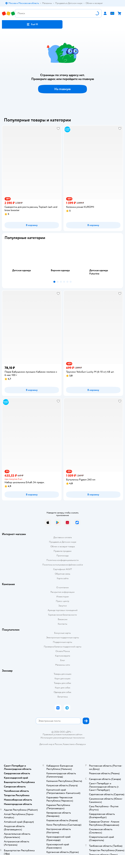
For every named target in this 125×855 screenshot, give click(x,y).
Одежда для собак (62, 692)
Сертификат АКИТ (62, 569)
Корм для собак (62, 687)
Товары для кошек (62, 674)
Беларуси (81, 744)
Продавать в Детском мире (62, 542)
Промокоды (62, 555)
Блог (62, 660)
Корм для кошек (62, 678)
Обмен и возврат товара (62, 546)
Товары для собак (62, 683)
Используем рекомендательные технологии (63, 737)
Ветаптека (62, 696)
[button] (32, 24)
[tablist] (62, 260)
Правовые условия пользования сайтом (62, 734)
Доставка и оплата (62, 537)
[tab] (24, 260)
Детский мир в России (50, 744)
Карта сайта (62, 578)
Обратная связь (62, 573)
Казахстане (68, 744)
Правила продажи (62, 551)
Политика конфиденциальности (62, 560)
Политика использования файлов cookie (62, 564)
